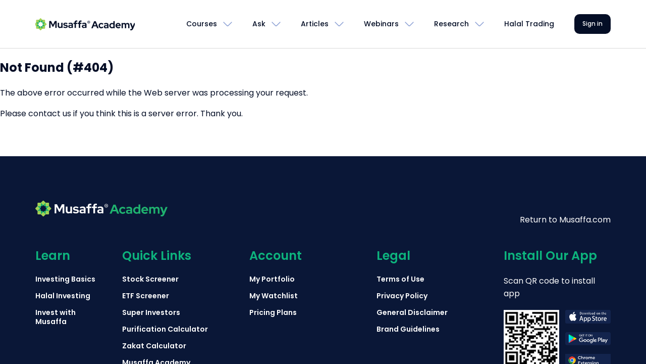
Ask (258, 24)
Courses (201, 24)
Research (451, 24)
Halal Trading (529, 24)
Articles (315, 24)
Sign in (592, 23)
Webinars (381, 24)
